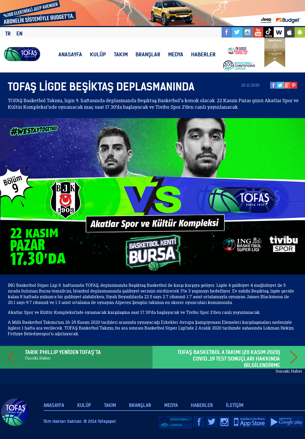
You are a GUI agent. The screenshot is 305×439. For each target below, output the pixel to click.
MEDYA (175, 54)
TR (8, 33)
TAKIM (121, 54)
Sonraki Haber (289, 371)
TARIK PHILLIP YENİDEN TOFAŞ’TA (63, 352)
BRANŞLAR (148, 54)
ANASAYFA (70, 54)
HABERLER (203, 54)
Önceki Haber (38, 358)
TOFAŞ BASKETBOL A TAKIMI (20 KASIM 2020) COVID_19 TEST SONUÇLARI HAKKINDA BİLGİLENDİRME (229, 358)
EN (19, 33)
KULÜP (98, 54)
